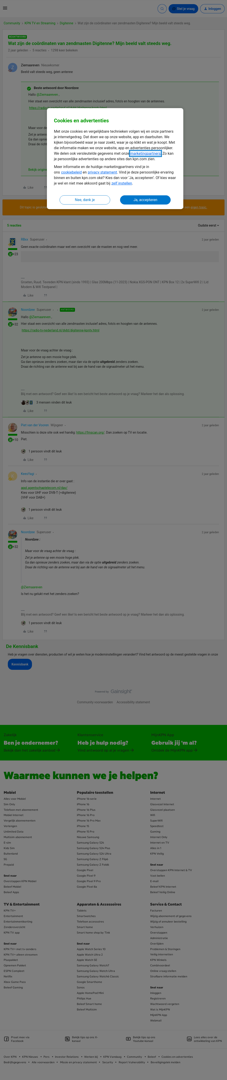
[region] (115, 158)
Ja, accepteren (145, 200)
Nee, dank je (85, 200)
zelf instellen (121, 183)
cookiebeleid (71, 172)
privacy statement (102, 172)
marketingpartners (145, 153)
